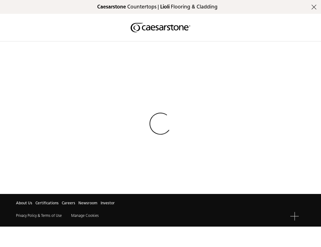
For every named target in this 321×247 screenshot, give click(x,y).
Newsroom (87, 203)
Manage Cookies (85, 215)
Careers (68, 203)
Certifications (47, 203)
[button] (294, 216)
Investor (108, 203)
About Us (24, 203)
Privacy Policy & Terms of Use (39, 215)
